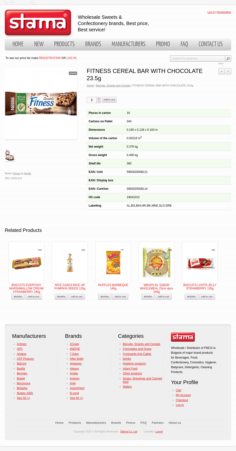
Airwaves (76, 363)
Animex (21, 344)
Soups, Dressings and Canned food (142, 380)
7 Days (74, 354)
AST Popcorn (25, 358)
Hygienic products (134, 363)
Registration (224, 12)
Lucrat (159, 431)
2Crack (74, 344)
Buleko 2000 (25, 393)
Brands (93, 44)
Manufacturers (128, 44)
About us (175, 423)
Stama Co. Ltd (128, 431)
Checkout (182, 400)
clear (220, 63)
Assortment (77, 388)
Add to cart (109, 99)
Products (64, 44)
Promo (163, 44)
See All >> (23, 398)
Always (74, 368)
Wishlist (18, 296)
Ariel (73, 383)
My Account (183, 395)
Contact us (211, 44)
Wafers (127, 386)
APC (20, 349)
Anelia (74, 373)
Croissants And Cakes (137, 354)
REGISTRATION (49, 58)
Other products (132, 373)
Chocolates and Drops (137, 349)
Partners (158, 423)
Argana (21, 354)
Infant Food (130, 368)
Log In (211, 12)
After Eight (76, 358)
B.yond (74, 393)
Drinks (127, 358)
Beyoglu (22, 373)
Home (18, 44)
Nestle (27, 173)
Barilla (21, 368)
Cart (178, 390)
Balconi (21, 363)
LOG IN (71, 58)
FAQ (184, 44)
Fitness (16, 173)
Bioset (21, 378)
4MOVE (75, 349)
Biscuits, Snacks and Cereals (113, 85)
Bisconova (23, 383)
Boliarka (22, 388)
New (39, 44)
